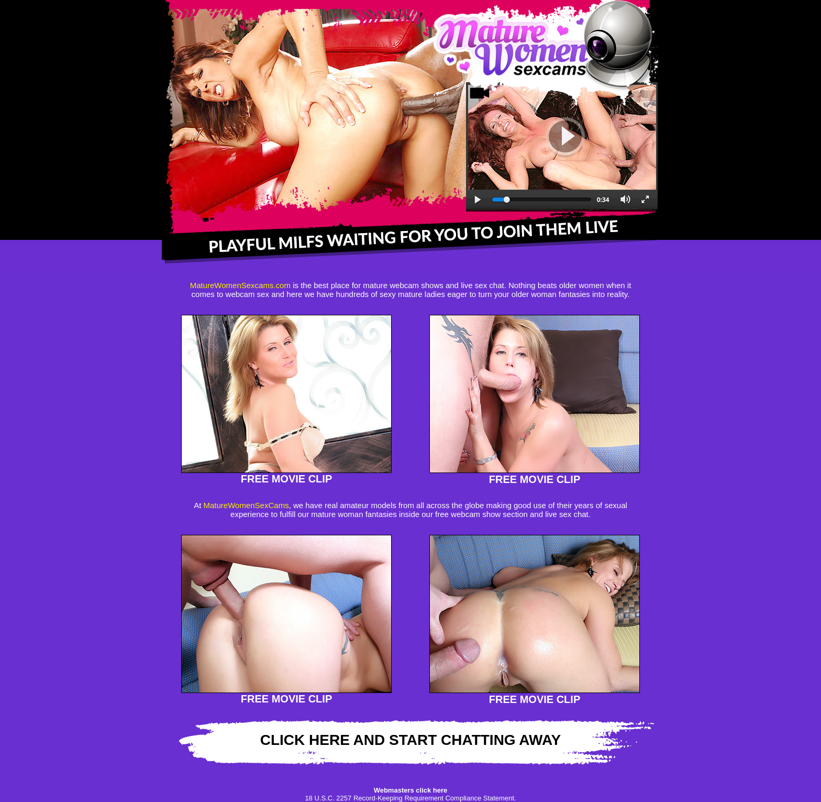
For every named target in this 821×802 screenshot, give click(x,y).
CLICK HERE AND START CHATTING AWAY (410, 740)
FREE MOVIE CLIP (286, 479)
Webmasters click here (411, 790)
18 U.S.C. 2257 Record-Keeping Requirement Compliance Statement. (410, 798)
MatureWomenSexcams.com (240, 285)
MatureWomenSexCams (246, 505)
